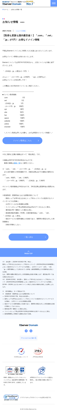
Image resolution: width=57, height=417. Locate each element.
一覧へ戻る (28, 237)
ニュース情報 (20, 31)
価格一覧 (17, 163)
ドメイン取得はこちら (22, 140)
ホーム (5, 9)
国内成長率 (29, 3)
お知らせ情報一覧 (16, 9)
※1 (10, 1)
